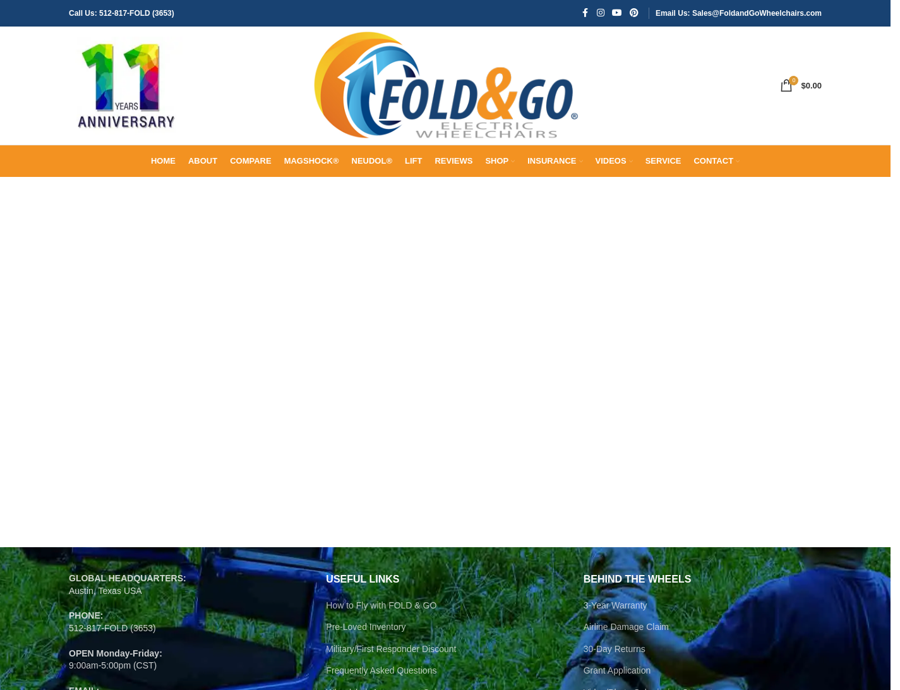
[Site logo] (126, 89)
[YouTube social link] (617, 13)
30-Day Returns (614, 657)
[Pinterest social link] (634, 13)
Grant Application (617, 679)
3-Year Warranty (615, 613)
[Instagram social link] (600, 13)
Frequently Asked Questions (381, 679)
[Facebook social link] (585, 13)
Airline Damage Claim (626, 635)
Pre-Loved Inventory (365, 635)
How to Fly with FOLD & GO (381, 613)
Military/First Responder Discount (391, 657)
